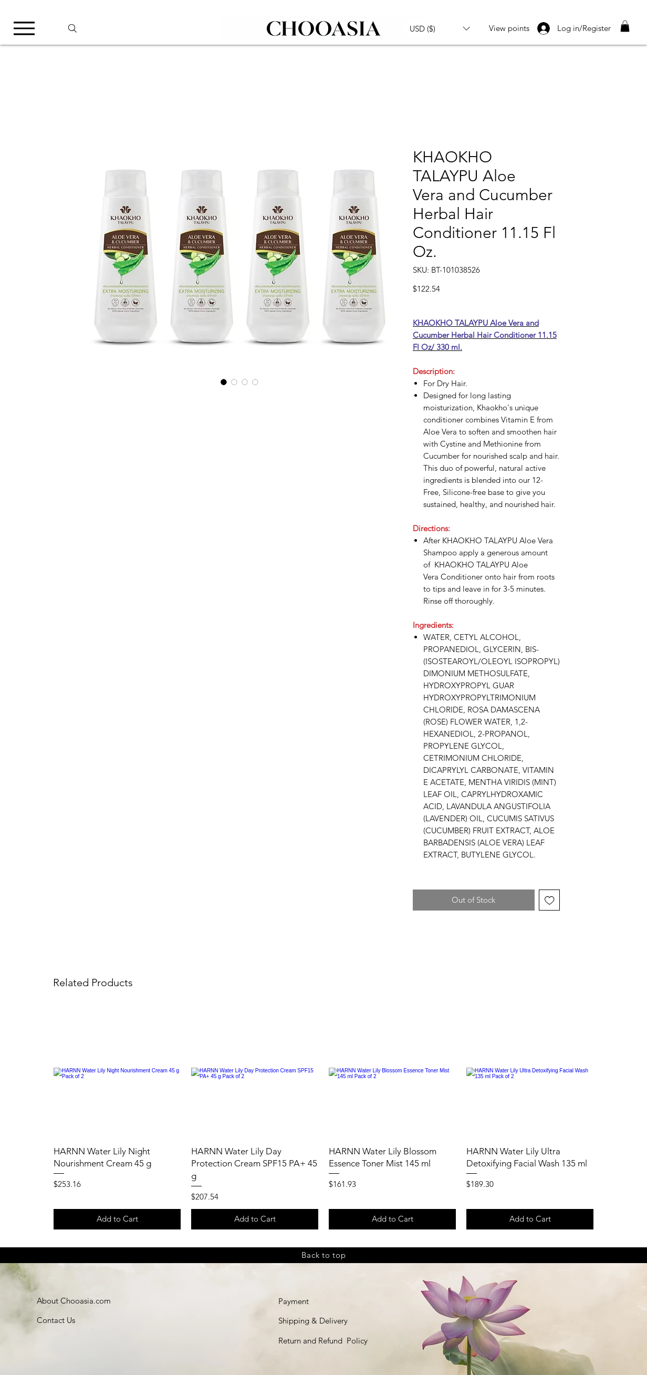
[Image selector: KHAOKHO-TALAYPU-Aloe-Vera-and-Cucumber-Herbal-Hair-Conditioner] (223, 382)
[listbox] (439, 28)
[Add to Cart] (117, 1219)
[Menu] (27, 28)
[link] (625, 26)
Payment (293, 1301)
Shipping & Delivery (313, 1321)
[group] (323, 1119)
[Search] (77, 28)
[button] (439, 28)
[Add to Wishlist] (549, 900)
